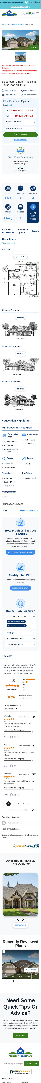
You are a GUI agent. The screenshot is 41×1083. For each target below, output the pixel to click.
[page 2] (14, 803)
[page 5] (28, 803)
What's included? (8, 243)
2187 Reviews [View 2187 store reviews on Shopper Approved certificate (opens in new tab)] (13, 689)
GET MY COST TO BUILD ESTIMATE (21, 552)
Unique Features (15, 644)
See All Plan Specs (33, 212)
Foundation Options (23, 231)
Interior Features (15, 639)
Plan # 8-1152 (31, 970)
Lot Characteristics (16, 617)
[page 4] (23, 803)
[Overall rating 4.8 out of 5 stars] (12, 685)
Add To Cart (20, 135)
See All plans (20, 925)
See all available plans (20, 7)
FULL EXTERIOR (7, 981)
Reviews (35, 231)
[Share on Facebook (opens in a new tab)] (11, 737)
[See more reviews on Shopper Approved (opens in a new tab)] (19, 737)
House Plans (6, 24)
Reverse (34, 47)
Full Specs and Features (8, 231)
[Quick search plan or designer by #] (13, 1063)
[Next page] (33, 803)
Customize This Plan (20, 588)
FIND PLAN (32, 1064)
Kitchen (10, 633)
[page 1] (8, 803)
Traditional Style (17, 24)
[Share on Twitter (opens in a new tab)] (15, 737)
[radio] (29, 679)
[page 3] (18, 803)
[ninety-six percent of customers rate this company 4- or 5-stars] (20, 697)
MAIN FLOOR (19, 981)
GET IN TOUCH (20, 1036)
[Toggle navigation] (37, 13)
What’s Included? (20, 140)
